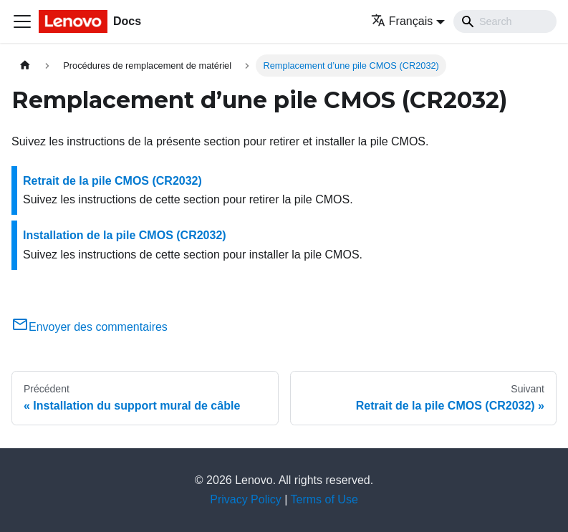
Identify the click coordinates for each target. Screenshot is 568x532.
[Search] (505, 21)
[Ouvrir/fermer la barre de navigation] (22, 21)
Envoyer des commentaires (89, 327)
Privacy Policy (245, 499)
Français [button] (402, 21)
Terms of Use (324, 499)
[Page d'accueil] (25, 65)
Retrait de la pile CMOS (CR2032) (112, 181)
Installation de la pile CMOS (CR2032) (124, 235)
